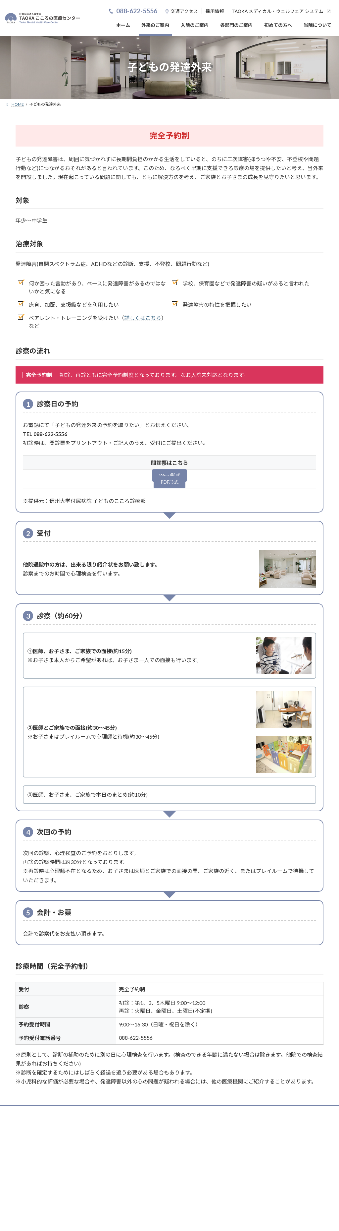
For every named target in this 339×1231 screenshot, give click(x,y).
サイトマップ (311, 1160)
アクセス (189, 11)
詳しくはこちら (142, 318)
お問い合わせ (279, 1160)
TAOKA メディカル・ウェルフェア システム (277, 11)
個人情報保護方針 (243, 1160)
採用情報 (215, 11)
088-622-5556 (136, 11)
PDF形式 (169, 484)
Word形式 (169, 476)
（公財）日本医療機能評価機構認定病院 (71, 1139)
